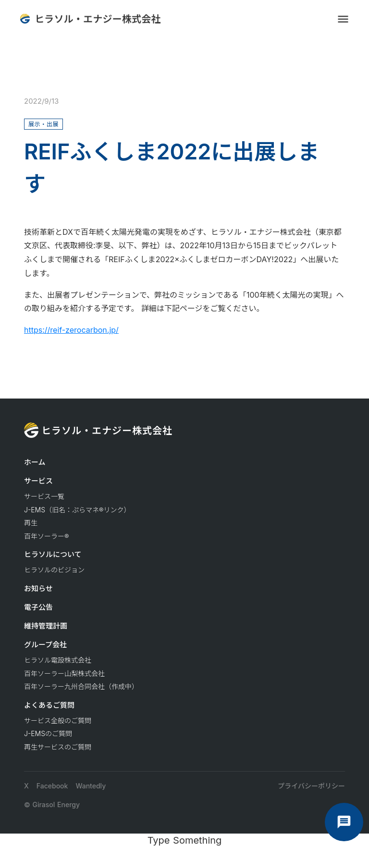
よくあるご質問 (49, 705)
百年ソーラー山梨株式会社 (64, 673)
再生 (30, 523)
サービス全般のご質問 (57, 720)
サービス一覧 (44, 496)
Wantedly (90, 786)
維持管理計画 (45, 625)
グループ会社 (45, 644)
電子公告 (38, 607)
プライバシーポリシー (311, 786)
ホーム (35, 462)
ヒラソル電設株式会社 (57, 660)
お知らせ (38, 588)
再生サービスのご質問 (57, 747)
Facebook (52, 786)
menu (343, 19)
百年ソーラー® (46, 536)
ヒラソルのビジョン (54, 570)
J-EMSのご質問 (48, 733)
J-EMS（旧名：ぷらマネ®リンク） (77, 510)
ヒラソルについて (53, 554)
